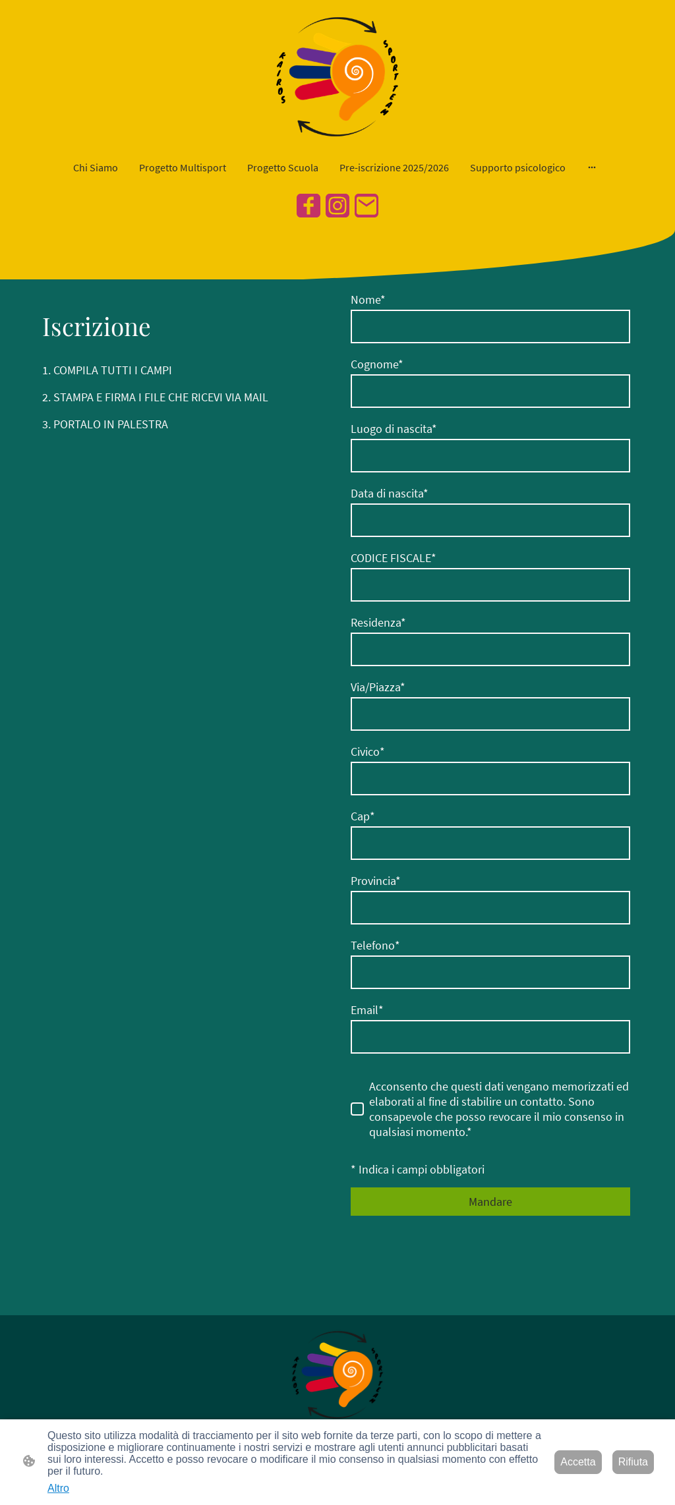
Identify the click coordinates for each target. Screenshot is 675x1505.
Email (367, 1009)
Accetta (577, 1461)
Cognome (377, 364)
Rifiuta (633, 1461)
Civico (368, 751)
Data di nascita (389, 493)
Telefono (375, 945)
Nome (368, 299)
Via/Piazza (378, 687)
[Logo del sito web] (338, 77)
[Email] (366, 205)
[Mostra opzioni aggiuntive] (592, 167)
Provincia (376, 880)
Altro (58, 1488)
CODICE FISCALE (393, 557)
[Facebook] (308, 205)
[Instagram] (337, 205)
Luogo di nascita (394, 428)
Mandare (490, 1201)
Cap (363, 816)
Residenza (378, 622)
